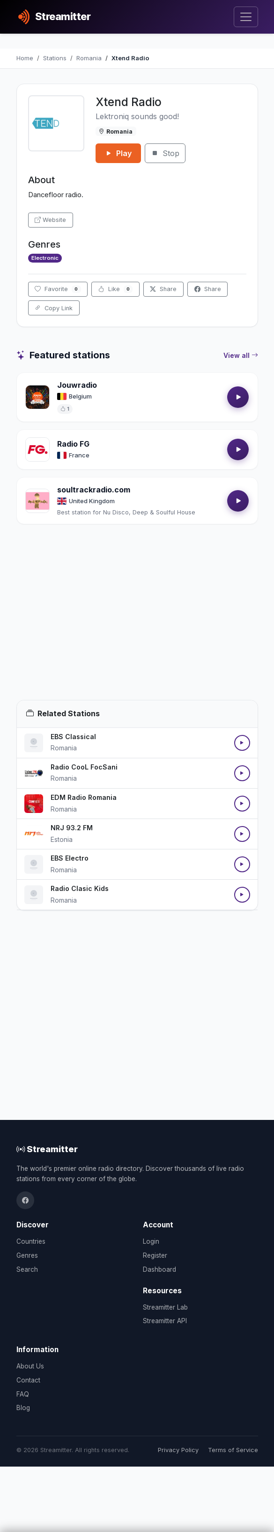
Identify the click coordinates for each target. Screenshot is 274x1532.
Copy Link (54, 308)
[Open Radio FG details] (37, 449)
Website (50, 219)
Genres (27, 1255)
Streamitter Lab (165, 1307)
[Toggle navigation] (246, 17)
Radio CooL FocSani (84, 767)
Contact (28, 1380)
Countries (30, 1241)
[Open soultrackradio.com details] (37, 501)
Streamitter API (165, 1321)
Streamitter (47, 1149)
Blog (23, 1407)
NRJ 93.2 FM (72, 828)
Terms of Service (233, 1450)
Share (163, 288)
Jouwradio (77, 385)
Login (151, 1241)
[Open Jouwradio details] (37, 397)
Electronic (45, 258)
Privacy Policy (178, 1450)
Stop (165, 153)
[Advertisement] (137, 623)
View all (240, 355)
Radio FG (73, 444)
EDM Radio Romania (84, 797)
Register (155, 1255)
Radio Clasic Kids (80, 888)
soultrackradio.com (93, 489)
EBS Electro (70, 858)
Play (118, 153)
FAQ (22, 1394)
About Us (30, 1366)
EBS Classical (73, 737)
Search (27, 1269)
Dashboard (159, 1269)
